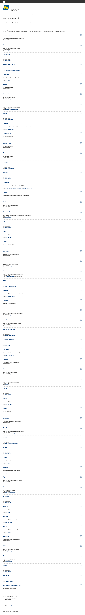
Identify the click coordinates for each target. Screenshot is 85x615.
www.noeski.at (8, 463)
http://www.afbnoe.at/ (9, 40)
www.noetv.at (8, 532)
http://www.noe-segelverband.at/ (11, 443)
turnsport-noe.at (8, 561)
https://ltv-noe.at (8, 522)
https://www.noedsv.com (10, 492)
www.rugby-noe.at (8, 404)
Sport (22, 14)
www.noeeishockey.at (9, 129)
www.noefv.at (7, 207)
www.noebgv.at (8, 60)
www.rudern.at (8, 394)
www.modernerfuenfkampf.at (10, 335)
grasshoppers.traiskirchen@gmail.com (13, 70)
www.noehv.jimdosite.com (10, 247)
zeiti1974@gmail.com (10, 276)
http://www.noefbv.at (9, 168)
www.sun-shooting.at (9, 591)
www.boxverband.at (9, 119)
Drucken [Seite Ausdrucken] (6, 1)
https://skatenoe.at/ (9, 148)
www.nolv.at (7, 345)
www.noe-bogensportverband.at (11, 109)
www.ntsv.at (7, 512)
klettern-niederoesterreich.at (10, 306)
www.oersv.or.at (8, 384)
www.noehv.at (8, 237)
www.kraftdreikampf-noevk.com (11, 315)
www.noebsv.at (8, 89)
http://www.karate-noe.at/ (10, 286)
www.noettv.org (8, 541)
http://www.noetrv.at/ (9, 551)
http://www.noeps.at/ (9, 355)
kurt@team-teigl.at (9, 99)
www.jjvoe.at (7, 257)
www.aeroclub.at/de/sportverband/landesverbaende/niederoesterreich (18, 188)
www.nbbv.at (7, 80)
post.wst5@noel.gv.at (12, 605)
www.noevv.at (8, 571)
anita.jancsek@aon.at (10, 374)
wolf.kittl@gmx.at (9, 581)
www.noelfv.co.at (8, 178)
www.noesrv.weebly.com (10, 482)
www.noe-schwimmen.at (10, 433)
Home (4, 14)
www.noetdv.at (8, 502)
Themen (9, 14)
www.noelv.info (8, 325)
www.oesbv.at (8, 453)
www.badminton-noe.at (9, 50)
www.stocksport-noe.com (10, 158)
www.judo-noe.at (8, 266)
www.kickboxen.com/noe (10, 296)
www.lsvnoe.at (8, 423)
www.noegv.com (8, 217)
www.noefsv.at (8, 198)
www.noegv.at (8, 227)
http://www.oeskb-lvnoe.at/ (10, 473)
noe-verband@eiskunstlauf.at (11, 139)
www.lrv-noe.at (8, 364)
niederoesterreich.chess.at (10, 414)
